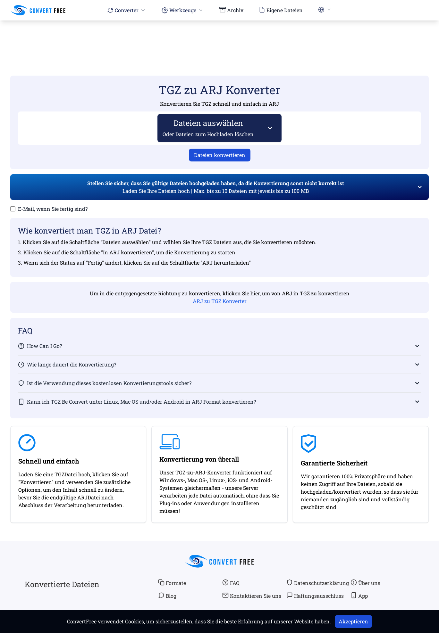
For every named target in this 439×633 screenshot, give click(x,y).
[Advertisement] (219, 38)
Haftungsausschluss (315, 595)
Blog (167, 595)
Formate (172, 582)
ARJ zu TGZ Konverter (220, 301)
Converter (126, 10)
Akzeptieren (353, 621)
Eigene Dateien (281, 9)
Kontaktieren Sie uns (251, 595)
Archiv (231, 9)
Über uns (365, 582)
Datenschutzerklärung (317, 582)
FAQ (231, 582)
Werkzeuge (183, 10)
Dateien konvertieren (219, 155)
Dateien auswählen (208, 127)
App (359, 595)
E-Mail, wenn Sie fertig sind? (53, 208)
